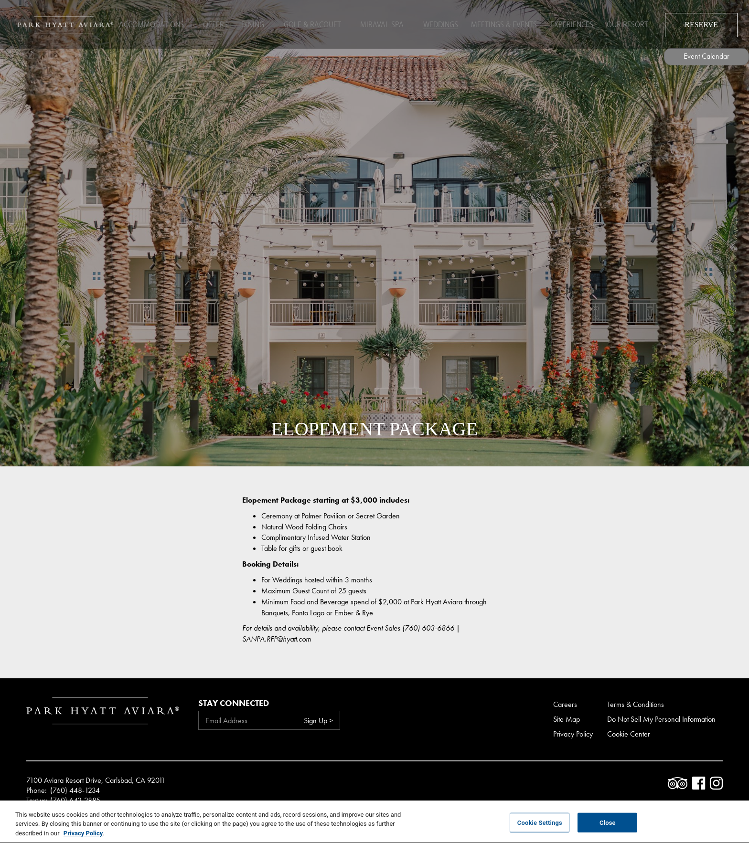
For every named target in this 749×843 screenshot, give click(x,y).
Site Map (566, 719)
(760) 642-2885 (75, 800)
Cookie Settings (539, 828)
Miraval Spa (377, 24)
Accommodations (152, 24)
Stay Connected (233, 702)
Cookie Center (628, 734)
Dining (254, 24)
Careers (565, 704)
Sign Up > (318, 721)
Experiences (570, 24)
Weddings (433, 24)
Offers (214, 24)
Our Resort (629, 24)
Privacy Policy (573, 734)
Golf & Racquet (310, 24)
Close (607, 828)
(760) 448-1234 (75, 790)
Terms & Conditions (635, 704)
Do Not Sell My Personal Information (661, 719)
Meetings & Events (500, 24)
